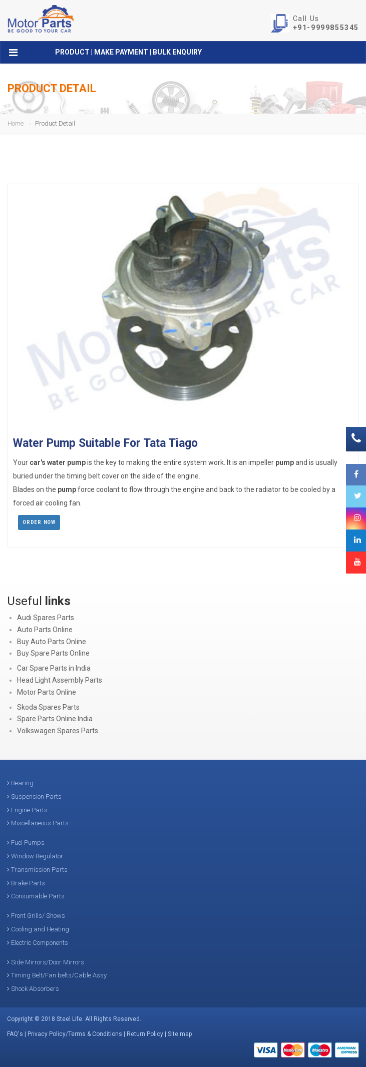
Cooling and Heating (38, 929)
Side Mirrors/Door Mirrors (45, 962)
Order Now (39, 522)
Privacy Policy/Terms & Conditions (75, 1033)
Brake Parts (26, 883)
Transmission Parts (37, 869)
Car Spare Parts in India (54, 668)
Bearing (20, 783)
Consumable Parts (36, 896)
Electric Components (37, 942)
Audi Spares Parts (45, 618)
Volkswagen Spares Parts (57, 731)
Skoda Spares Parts (48, 707)
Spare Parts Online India (55, 719)
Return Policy (145, 1033)
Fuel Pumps (26, 842)
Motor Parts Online (46, 692)
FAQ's (15, 1033)
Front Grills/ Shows (36, 915)
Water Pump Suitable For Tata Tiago (105, 443)
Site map (180, 1033)
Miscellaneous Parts (38, 823)
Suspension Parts (34, 796)
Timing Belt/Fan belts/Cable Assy (57, 975)
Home (16, 123)
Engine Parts (27, 810)
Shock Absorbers (33, 988)
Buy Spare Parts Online (53, 653)
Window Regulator (35, 856)
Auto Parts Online (45, 630)
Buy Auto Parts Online (51, 642)
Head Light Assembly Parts (59, 680)
